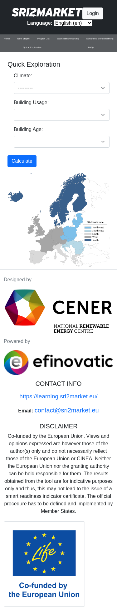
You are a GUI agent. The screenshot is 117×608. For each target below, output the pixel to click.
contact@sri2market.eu (67, 410)
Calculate (22, 161)
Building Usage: (31, 102)
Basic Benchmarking (68, 38)
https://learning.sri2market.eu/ (58, 396)
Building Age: (28, 129)
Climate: (23, 75)
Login (92, 13)
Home (6, 38)
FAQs (91, 47)
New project (23, 38)
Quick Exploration (32, 47)
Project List (43, 38)
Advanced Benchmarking (99, 38)
